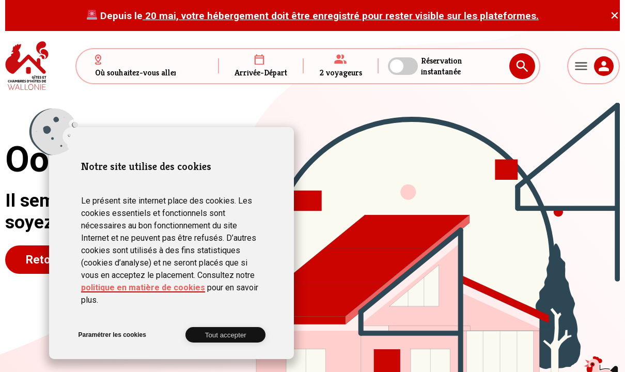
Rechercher (522, 66)
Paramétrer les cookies (112, 334)
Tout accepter (225, 335)
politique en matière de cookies (143, 287)
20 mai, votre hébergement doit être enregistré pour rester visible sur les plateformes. (341, 16)
